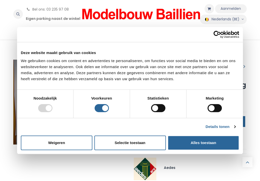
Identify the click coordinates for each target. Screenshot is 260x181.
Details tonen (217, 126)
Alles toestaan (203, 143)
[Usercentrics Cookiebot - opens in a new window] (217, 34)
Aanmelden (231, 8)
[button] (18, 14)
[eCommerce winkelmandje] (209, 9)
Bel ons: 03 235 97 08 (47, 9)
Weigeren (56, 143)
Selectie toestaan (130, 143)
